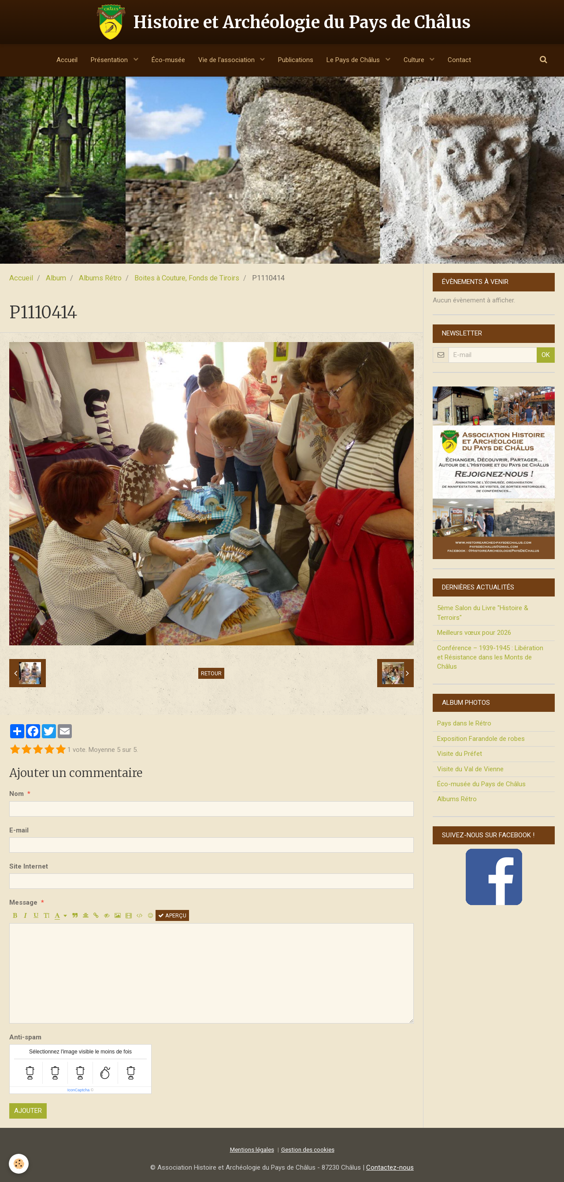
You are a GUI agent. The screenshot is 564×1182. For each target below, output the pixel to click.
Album (56, 278)
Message (23, 902)
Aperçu (172, 915)
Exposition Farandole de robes (481, 739)
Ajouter (28, 1111)
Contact (459, 60)
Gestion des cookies (307, 1149)
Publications (295, 60)
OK (546, 355)
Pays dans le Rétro (464, 723)
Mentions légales (252, 1149)
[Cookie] (19, 1164)
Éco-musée (168, 60)
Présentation (110, 60)
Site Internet (28, 866)
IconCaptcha (78, 1090)
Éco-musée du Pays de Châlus (481, 784)
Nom (16, 794)
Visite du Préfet (459, 754)
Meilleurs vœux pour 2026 (474, 633)
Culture (415, 60)
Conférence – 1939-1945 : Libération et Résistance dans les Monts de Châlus (490, 657)
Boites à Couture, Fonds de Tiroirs (186, 278)
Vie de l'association (227, 60)
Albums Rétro (100, 278)
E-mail (19, 830)
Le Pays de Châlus (354, 60)
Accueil (67, 60)
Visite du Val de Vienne (470, 769)
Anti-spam (25, 1037)
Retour (211, 673)
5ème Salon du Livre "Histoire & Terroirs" (482, 612)
